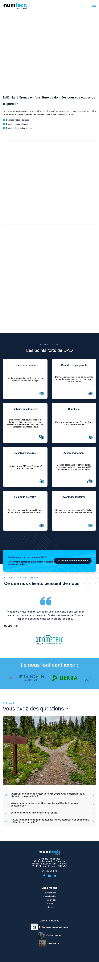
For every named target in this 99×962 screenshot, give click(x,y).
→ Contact (49, 907)
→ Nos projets (49, 900)
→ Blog (49, 903)
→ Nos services (49, 893)
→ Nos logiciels (49, 896)
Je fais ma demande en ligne (73, 561)
